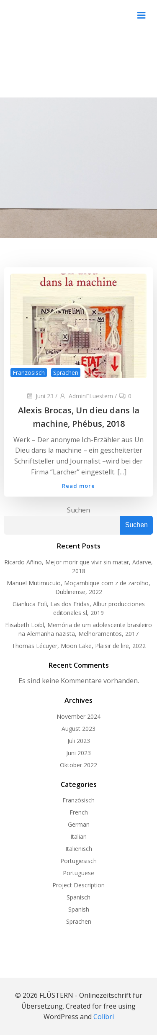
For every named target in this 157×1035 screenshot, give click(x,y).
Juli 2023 (78, 741)
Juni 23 (40, 396)
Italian (78, 836)
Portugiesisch (78, 861)
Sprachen (65, 373)
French (78, 812)
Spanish (78, 909)
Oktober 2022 (78, 765)
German (79, 824)
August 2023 (78, 729)
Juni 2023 (78, 753)
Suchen (78, 510)
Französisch (29, 373)
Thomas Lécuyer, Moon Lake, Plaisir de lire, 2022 (79, 646)
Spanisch (78, 897)
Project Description (78, 885)
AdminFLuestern (86, 396)
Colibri (103, 1016)
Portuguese (78, 873)
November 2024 (78, 716)
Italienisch (78, 849)
